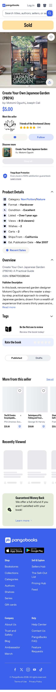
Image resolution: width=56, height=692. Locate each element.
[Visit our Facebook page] (15, 669)
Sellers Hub (38, 566)
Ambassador (12, 647)
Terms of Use (20, 681)
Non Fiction (28, 199)
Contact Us (38, 630)
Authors (9, 585)
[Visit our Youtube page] (34, 669)
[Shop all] (28, 161)
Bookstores (11, 566)
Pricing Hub (39, 583)
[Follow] (41, 137)
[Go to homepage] (10, 5)
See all (50, 379)
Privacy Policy (35, 681)
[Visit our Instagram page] (28, 669)
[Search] (50, 13)
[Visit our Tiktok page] (41, 669)
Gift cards (10, 604)
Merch (9, 653)
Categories (11, 579)
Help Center (39, 624)
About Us (10, 624)
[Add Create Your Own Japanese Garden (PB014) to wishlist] (51, 37)
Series (8, 598)
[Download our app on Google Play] (34, 550)
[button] (28, 192)
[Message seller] (15, 137)
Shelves (9, 591)
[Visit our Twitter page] (21, 669)
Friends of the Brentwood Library (35, 123)
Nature (41, 199)
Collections (11, 573)
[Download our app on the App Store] (14, 550)
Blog (7, 641)
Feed (35, 589)
